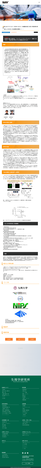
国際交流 (23, 395)
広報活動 (24, 403)
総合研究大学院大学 (5, 457)
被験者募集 (24, 399)
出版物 (23, 408)
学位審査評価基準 (5, 433)
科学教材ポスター (25, 411)
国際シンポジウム (25, 393)
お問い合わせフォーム (26, 442)
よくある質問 (24, 444)
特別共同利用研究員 (25, 424)
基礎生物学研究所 (5, 455)
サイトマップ (24, 445)
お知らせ (3, 442)
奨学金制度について (5, 435)
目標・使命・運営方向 (6, 390)
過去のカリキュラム (25, 435)
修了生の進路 (4, 427)
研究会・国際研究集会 (6, 410)
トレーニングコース (5, 414)
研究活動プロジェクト (6, 395)
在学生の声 (4, 426)
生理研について (5, 387)
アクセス (3, 396)
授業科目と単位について (26, 433)
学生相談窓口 (4, 436)
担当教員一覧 (4, 421)
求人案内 (3, 398)
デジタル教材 (24, 413)
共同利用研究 (5, 403)
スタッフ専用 (27, 463)
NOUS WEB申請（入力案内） (7, 413)
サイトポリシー (25, 447)
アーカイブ (24, 416)
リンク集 (23, 448)
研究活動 (24, 387)
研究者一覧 (24, 390)
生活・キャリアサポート (6, 423)
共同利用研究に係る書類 (6, 411)
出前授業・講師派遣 (25, 410)
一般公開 (23, 414)
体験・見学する (25, 423)
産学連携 (23, 396)
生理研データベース (25, 398)
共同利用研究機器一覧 (6, 407)
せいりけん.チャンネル (26, 407)
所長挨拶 (3, 389)
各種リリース (21, 339)
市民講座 (23, 405)
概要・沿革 (4, 392)
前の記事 (8, 339)
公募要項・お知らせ (5, 408)
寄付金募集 (4, 424)
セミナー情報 (24, 392)
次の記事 (33, 339)
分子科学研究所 (4, 454)
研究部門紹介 (24, 389)
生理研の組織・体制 (5, 393)
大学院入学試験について (26, 421)
